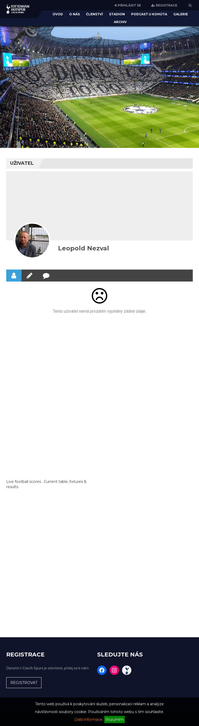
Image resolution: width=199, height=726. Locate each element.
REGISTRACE (164, 5)
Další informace (88, 719)
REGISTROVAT (23, 682)
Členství (94, 14)
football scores (28, 481)
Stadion (117, 14)
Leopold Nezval (83, 248)
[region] (99, 83)
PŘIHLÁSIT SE (128, 5)
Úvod (58, 14)
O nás (74, 14)
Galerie (180, 14)
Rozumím (114, 719)
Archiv (120, 22)
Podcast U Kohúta (149, 14)
